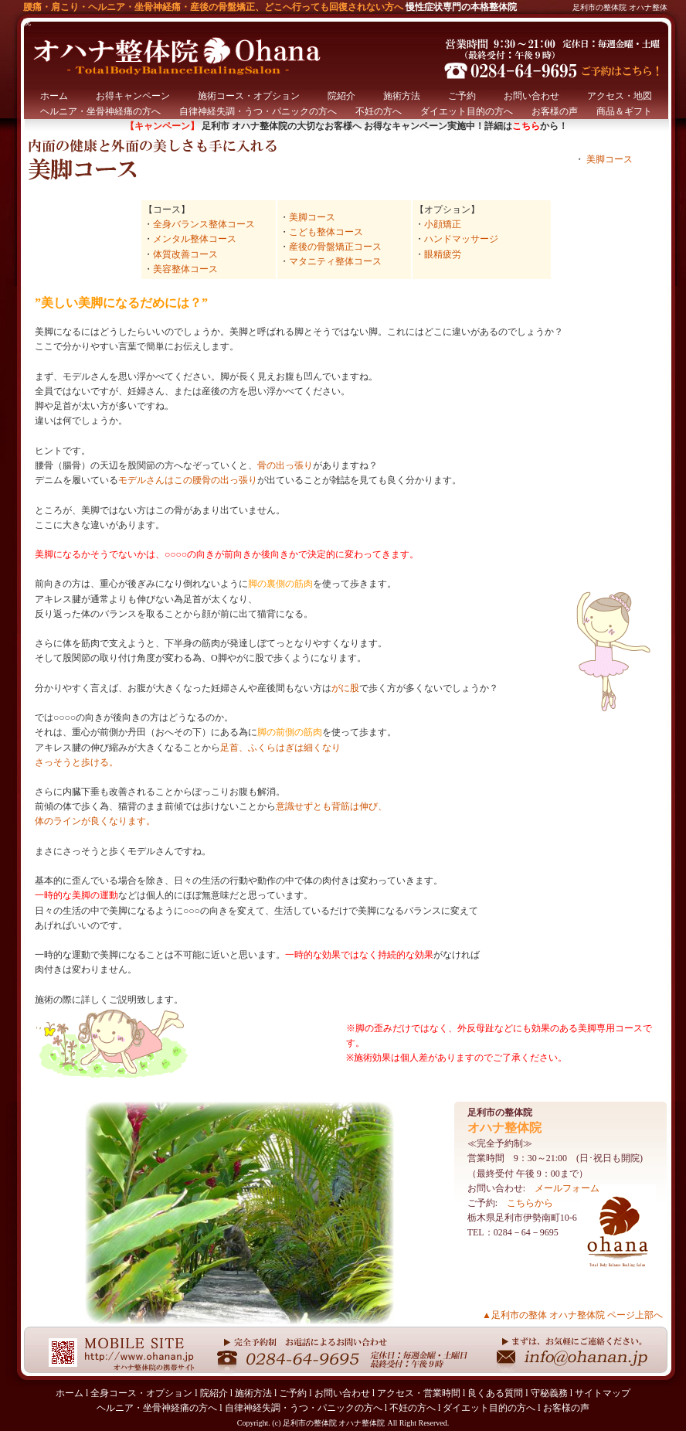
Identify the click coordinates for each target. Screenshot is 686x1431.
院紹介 (341, 95)
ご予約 (462, 95)
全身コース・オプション (141, 1393)
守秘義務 (549, 1393)
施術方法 (401, 95)
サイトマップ (602, 1393)
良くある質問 (495, 1393)
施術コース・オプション (249, 95)
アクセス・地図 (619, 95)
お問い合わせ (531, 95)
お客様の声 (554, 111)
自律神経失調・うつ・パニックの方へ (258, 111)
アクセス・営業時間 (418, 1393)
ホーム (54, 95)
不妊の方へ (378, 111)
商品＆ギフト (624, 111)
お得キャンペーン (133, 95)
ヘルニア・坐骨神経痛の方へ (100, 111)
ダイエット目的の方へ (466, 111)
